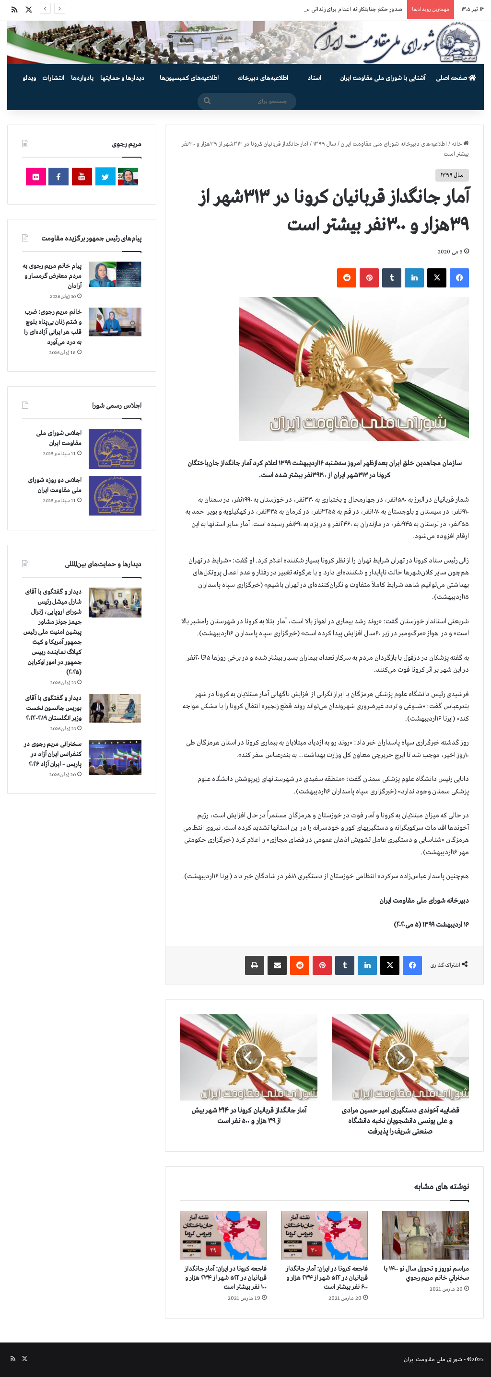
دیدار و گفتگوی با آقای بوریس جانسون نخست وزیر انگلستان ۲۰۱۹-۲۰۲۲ (53, 708)
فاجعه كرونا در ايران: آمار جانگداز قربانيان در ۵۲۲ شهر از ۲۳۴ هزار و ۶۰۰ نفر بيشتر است (327, 1278)
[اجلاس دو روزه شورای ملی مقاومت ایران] (115, 496)
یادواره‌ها (82, 78)
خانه (460, 144)
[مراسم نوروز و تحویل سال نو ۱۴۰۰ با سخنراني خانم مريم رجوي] (425, 1235)
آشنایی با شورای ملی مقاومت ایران (382, 78)
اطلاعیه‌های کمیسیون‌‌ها (189, 78)
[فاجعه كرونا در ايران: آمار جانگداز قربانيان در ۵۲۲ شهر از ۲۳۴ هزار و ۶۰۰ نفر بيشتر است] (324, 1235)
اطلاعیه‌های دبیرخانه (263, 78)
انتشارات (53, 78)
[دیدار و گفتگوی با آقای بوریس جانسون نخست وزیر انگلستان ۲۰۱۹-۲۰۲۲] (115, 708)
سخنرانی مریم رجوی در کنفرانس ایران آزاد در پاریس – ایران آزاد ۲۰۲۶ (53, 754)
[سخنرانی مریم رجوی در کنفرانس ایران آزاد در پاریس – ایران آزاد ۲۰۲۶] (115, 757)
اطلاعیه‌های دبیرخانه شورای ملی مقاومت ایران (394, 144)
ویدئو (29, 78)
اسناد (314, 78)
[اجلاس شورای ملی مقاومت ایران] (115, 449)
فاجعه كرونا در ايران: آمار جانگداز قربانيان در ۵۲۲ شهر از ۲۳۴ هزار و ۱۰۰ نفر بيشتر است (226, 1278)
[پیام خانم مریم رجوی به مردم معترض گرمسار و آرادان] (115, 274)
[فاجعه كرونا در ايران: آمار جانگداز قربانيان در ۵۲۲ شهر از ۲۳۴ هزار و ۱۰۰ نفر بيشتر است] (223, 1235)
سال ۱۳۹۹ (324, 144)
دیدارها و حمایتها (122, 78)
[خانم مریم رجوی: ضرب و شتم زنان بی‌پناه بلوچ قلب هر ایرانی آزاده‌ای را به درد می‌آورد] (115, 322)
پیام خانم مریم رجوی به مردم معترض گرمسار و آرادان (52, 276)
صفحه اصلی (456, 78)
